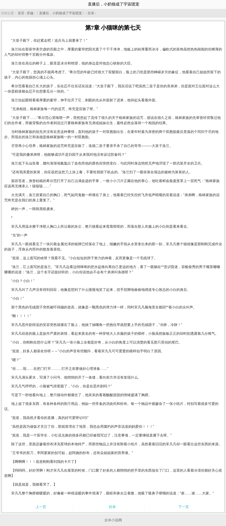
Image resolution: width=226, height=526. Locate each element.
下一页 (183, 507)
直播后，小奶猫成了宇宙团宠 (60, 13)
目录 (91, 13)
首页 (21, 13)
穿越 (30, 13)
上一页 (41, 507)
